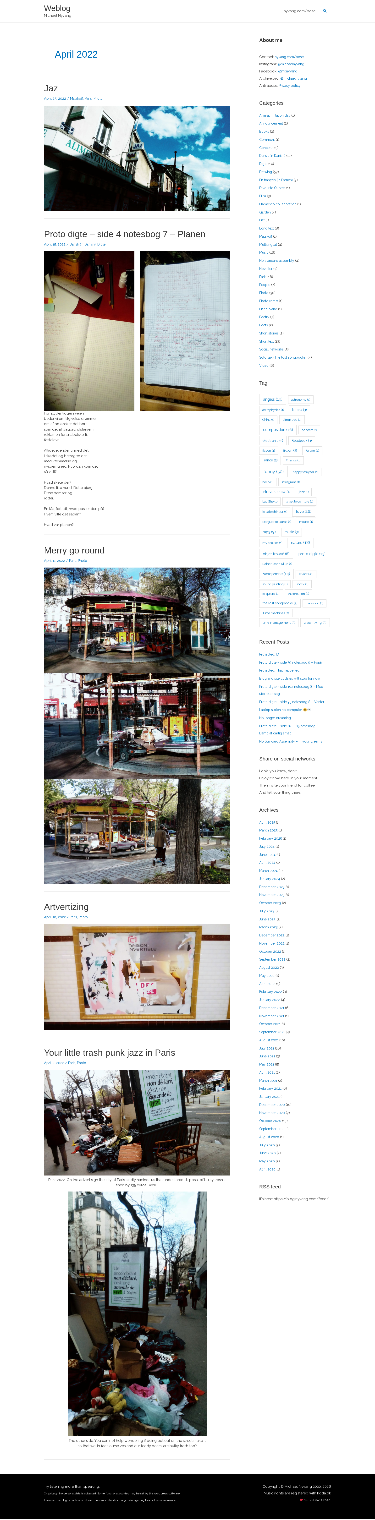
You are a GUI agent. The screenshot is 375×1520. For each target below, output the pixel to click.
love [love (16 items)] (303, 512)
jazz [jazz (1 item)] (304, 492)
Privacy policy (291, 86)
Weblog (58, 8)
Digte (104, 245)
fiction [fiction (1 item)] (268, 451)
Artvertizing (68, 907)
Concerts (267, 148)
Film (262, 197)
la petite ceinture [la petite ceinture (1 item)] (299, 502)
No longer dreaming (276, 718)
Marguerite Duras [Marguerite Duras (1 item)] (276, 522)
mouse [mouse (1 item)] (306, 522)
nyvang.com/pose (299, 11)
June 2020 (267, 1154)
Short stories (269, 334)
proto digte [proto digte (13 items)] (311, 554)
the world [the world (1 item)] (314, 604)
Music (264, 253)
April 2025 (267, 823)
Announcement (272, 124)
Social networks (272, 350)
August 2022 (269, 968)
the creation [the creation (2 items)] (298, 594)
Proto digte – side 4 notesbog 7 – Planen (130, 234)
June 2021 (267, 1057)
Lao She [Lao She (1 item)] (270, 502)
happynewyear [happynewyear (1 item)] (305, 472)
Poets (264, 326)
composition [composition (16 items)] (278, 430)
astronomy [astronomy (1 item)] (300, 400)
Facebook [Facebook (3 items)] (302, 441)
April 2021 (267, 1073)
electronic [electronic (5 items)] (273, 441)
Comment (267, 140)
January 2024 (270, 879)
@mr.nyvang (288, 72)
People (265, 285)
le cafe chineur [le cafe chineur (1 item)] (274, 512)
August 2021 (269, 1041)
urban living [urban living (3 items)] (315, 623)
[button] (325, 11)
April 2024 (267, 863)
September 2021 (273, 1033)
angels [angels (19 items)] (272, 399)
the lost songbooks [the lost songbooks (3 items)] (280, 604)
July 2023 (267, 912)
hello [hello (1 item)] (268, 483)
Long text (267, 229)
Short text (267, 342)
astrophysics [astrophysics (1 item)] (273, 410)
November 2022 (272, 944)
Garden (265, 213)
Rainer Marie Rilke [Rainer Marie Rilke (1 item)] (277, 564)
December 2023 (272, 888)
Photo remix (269, 302)
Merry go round (76, 551)
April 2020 (267, 1170)
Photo (101, 99)
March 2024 (269, 871)
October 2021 (270, 1024)
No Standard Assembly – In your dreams (293, 742)
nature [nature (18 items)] (300, 543)
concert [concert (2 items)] (309, 430)
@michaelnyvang (292, 65)
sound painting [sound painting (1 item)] (275, 585)
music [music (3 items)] (292, 532)
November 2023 (272, 895)
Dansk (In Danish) (84, 245)
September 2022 (273, 960)
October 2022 (270, 952)
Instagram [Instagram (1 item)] (290, 483)
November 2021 (272, 1017)
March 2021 (268, 1081)
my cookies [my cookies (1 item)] (272, 543)
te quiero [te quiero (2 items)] (271, 594)
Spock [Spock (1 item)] (302, 585)
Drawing (266, 172)
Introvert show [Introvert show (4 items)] (277, 492)
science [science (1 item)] (306, 575)
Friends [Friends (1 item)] (293, 461)
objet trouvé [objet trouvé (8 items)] (276, 554)
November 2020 (272, 1113)
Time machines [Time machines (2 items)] (275, 614)
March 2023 (269, 928)
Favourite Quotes (273, 188)
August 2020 (269, 1138)
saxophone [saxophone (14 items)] (276, 574)
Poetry (264, 318)
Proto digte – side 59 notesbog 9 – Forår (294, 663)
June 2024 (267, 855)
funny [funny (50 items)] (273, 472)
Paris (90, 99)
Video (264, 366)
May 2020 (267, 1162)
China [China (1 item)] (268, 420)
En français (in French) (277, 180)
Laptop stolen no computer (287, 710)
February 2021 (271, 1089)
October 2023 (270, 904)
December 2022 (272, 936)
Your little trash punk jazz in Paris (114, 1053)
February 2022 (271, 992)
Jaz (51, 88)
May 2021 (267, 1065)
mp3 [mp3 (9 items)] (269, 532)
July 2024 (267, 847)
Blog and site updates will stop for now (292, 679)
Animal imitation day (276, 116)
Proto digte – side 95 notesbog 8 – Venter (294, 702)
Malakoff (77, 99)
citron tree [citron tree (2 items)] (292, 420)
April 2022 (267, 984)
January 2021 (270, 1097)
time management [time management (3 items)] (279, 623)
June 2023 (267, 920)
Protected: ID (270, 655)
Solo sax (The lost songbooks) (285, 358)
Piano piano (269, 309)
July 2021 (266, 1049)
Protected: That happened (281, 671)
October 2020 (271, 1121)
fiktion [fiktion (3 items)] (290, 451)
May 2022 (267, 976)
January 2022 (270, 1000)
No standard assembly (278, 261)
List (262, 221)
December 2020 (272, 1105)
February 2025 (271, 839)
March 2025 (269, 831)
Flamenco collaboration (279, 205)
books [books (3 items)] (299, 410)
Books (264, 132)
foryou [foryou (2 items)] (312, 451)
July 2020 (267, 1146)
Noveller (266, 269)
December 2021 (272, 1008)
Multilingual (269, 245)
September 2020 (273, 1129)
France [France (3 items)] (270, 461)
